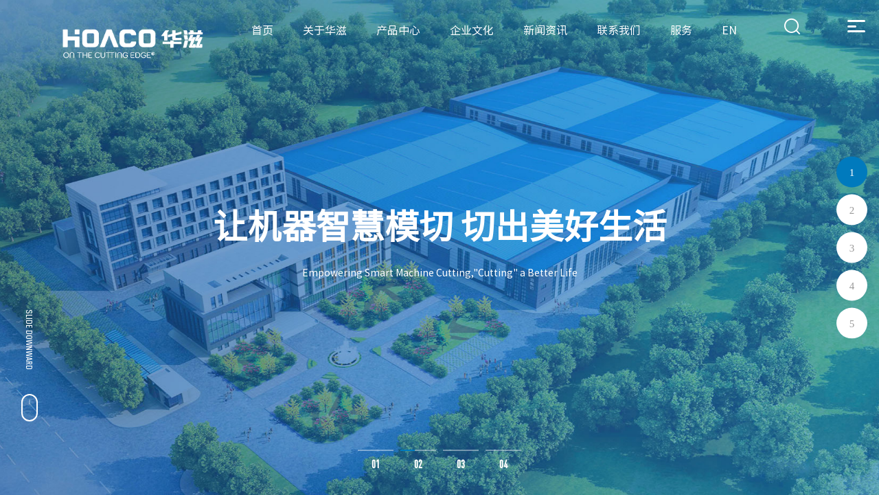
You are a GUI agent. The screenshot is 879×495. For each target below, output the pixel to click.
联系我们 (619, 30)
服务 (681, 30)
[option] (439, 247)
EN (729, 30)
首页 (262, 30)
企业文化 (472, 30)
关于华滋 (325, 30)
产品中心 (398, 30)
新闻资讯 (545, 30)
